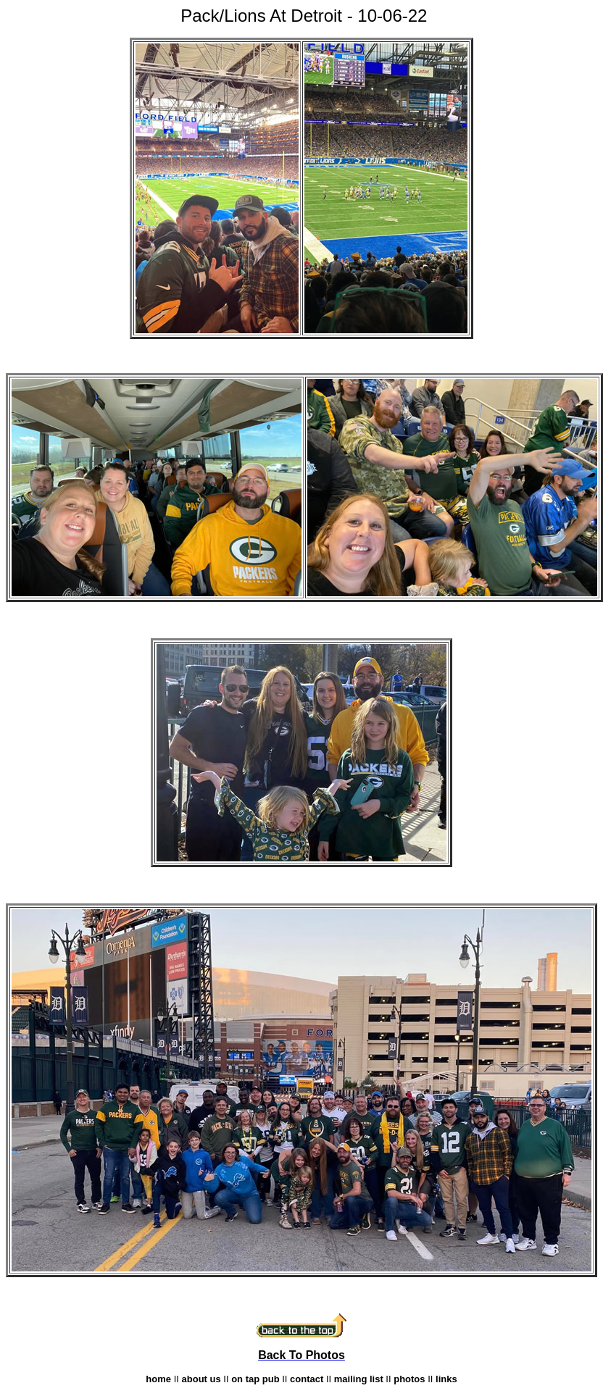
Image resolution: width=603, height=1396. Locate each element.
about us (201, 1379)
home (158, 1379)
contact (306, 1379)
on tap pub (255, 1379)
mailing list (358, 1379)
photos (409, 1379)
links (446, 1379)
